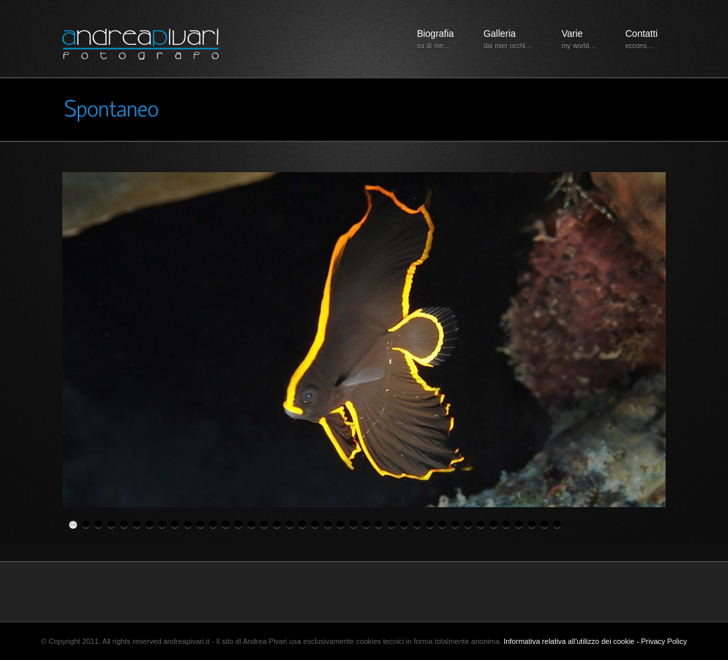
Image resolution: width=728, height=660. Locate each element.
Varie (579, 39)
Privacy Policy (663, 641)
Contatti (641, 39)
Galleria (507, 39)
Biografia (435, 39)
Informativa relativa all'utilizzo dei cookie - (572, 641)
